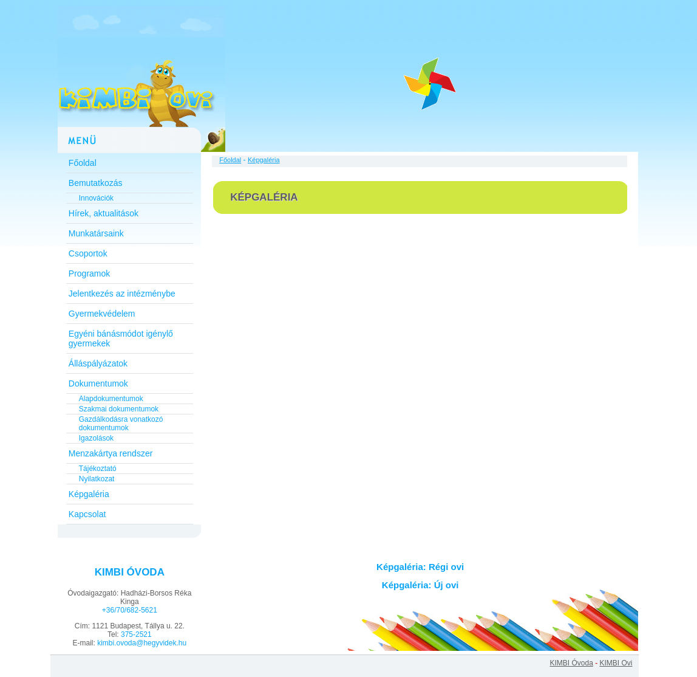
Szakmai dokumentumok (118, 409)
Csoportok (88, 253)
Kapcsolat (87, 514)
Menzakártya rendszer (111, 453)
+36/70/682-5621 (129, 610)
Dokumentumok (98, 383)
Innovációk (96, 198)
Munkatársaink (96, 233)
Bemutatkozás (96, 183)
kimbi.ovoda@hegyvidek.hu (141, 643)
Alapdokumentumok (111, 398)
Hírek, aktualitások (103, 213)
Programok (89, 273)
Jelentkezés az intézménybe (122, 293)
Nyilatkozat (97, 479)
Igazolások (96, 438)
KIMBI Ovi (615, 663)
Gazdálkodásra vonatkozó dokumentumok (121, 423)
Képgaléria (89, 494)
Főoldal (83, 163)
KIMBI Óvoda (571, 663)
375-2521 (136, 634)
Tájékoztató (98, 468)
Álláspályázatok (98, 363)
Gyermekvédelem (102, 313)
